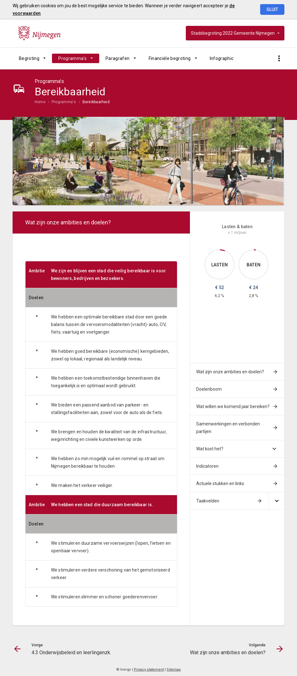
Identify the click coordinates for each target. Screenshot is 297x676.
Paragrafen (118, 58)
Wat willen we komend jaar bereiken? (233, 406)
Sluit (272, 9)
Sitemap (174, 669)
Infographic (222, 58)
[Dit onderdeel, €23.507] (255, 250)
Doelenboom (209, 389)
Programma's (72, 58)
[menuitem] (32, 58)
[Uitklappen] (276, 501)
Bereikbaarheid (96, 102)
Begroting (29, 58)
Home (40, 102)
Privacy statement (149, 669)
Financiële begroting (170, 58)
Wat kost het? (209, 448)
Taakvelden (207, 500)
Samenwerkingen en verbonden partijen (228, 427)
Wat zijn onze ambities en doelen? (230, 371)
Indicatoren (207, 466)
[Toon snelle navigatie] (278, 58)
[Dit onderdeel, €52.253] (223, 250)
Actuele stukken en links (220, 483)
